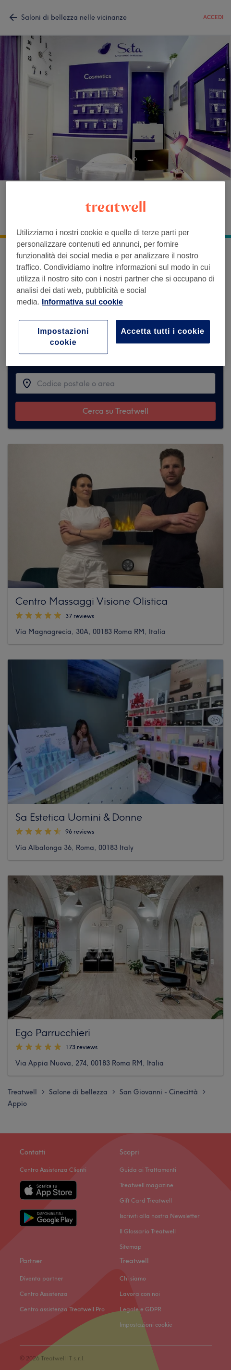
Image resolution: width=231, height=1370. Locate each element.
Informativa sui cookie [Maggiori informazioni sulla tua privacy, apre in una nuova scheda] (82, 302)
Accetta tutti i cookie (163, 331)
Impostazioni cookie (63, 336)
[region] (115, 273)
